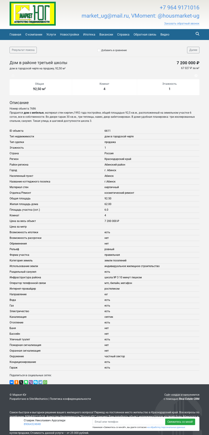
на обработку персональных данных (166, 427)
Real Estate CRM (189, 398)
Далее (193, 50)
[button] (181, 23)
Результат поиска (23, 50)
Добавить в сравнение (114, 50)
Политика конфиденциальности (70, 398)
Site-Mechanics (38, 398)
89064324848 (32, 424)
